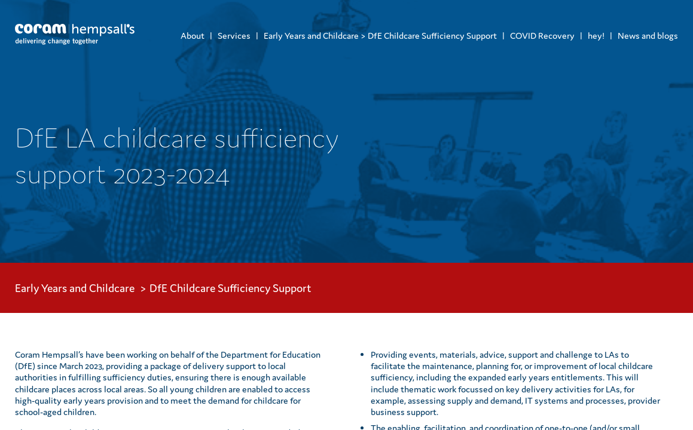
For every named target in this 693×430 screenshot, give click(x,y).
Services (234, 35)
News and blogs (648, 35)
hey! (596, 35)
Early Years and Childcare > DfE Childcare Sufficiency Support (380, 35)
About (192, 35)
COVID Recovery (542, 35)
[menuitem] (192, 35)
